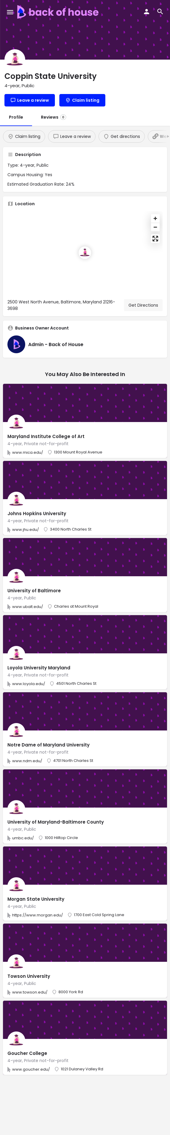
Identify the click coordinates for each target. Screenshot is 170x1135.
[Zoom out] (155, 227)
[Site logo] (58, 12)
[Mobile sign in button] (146, 11)
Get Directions (143, 305)
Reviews (53, 117)
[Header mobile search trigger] (160, 11)
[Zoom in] (155, 218)
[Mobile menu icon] (10, 12)
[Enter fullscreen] (155, 238)
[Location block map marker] (85, 252)
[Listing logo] (14, 59)
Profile (16, 117)
